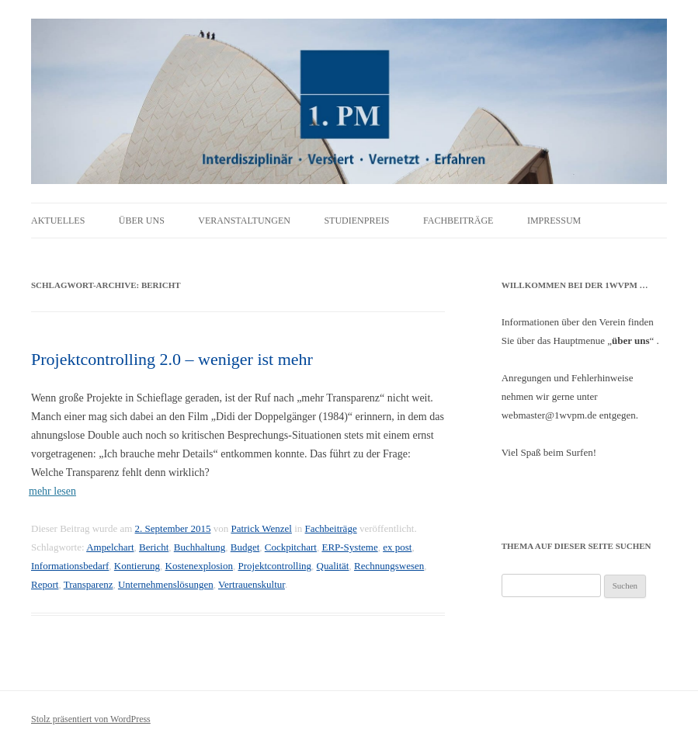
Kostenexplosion (199, 566)
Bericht (153, 547)
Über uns (142, 220)
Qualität (333, 566)
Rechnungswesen (389, 566)
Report (44, 584)
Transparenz (88, 584)
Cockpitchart (291, 547)
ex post (397, 547)
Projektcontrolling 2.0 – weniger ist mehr (172, 359)
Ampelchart (110, 547)
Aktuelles (58, 220)
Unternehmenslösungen (166, 584)
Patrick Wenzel (261, 528)
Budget (245, 547)
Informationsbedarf (70, 566)
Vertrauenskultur (251, 584)
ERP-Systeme (349, 547)
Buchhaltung (199, 547)
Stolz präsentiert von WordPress (91, 719)
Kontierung (137, 566)
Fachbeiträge (458, 220)
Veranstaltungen (244, 220)
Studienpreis (356, 220)
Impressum (554, 220)
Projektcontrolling (274, 566)
